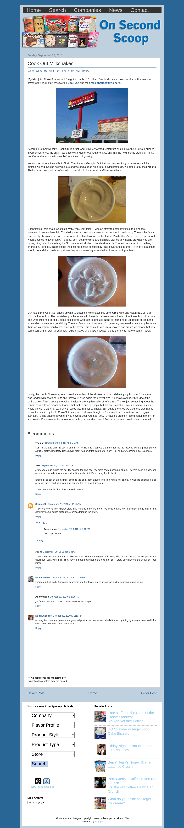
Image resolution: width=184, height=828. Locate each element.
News (116, 10)
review (85, 70)
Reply (38, 455)
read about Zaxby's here (105, 83)
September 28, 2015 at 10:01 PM (59, 465)
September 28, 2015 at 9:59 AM (61, 443)
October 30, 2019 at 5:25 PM (64, 596)
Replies (43, 523)
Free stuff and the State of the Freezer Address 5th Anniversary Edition (131, 717)
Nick (78, 70)
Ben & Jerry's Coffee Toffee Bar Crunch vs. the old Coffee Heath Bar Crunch (132, 785)
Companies (87, 10)
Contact (140, 10)
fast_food (61, 70)
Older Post (148, 693)
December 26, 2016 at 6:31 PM (74, 529)
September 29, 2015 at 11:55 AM (64, 504)
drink (51, 70)
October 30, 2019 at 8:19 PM (67, 615)
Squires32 (41, 504)
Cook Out (73, 83)
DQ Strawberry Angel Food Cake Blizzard (129, 731)
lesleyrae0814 (43, 577)
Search (57, 10)
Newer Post (36, 693)
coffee (39, 70)
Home (34, 10)
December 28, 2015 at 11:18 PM (68, 577)
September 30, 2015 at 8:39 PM (59, 552)
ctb (45, 70)
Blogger (99, 821)
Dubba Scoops (43, 615)
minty (71, 70)
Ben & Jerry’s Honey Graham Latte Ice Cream (130, 764)
